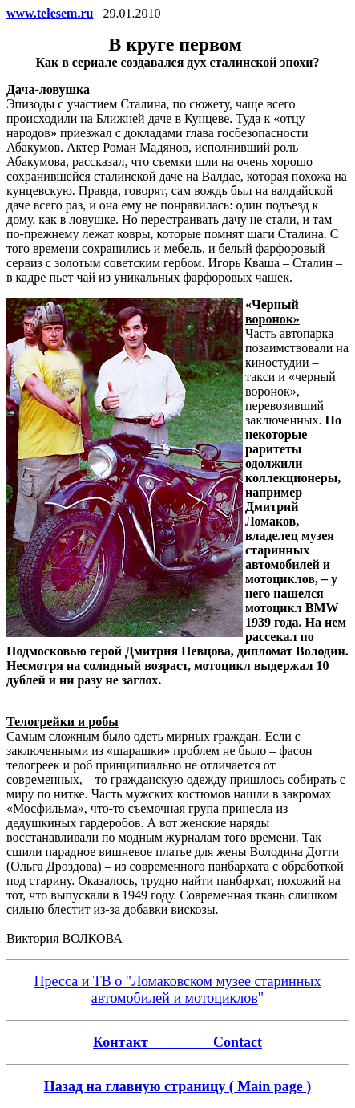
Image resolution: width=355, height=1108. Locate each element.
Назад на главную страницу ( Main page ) (178, 1086)
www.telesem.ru (49, 13)
